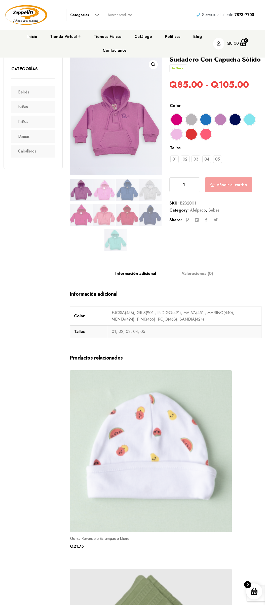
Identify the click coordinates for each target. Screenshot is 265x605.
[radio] (176, 119)
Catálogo (143, 36)
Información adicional (135, 274)
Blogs (157, 577)
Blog (197, 36)
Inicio (32, 36)
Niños (26, 121)
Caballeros (30, 151)
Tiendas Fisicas (108, 36)
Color (175, 106)
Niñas (25, 107)
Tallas (175, 148)
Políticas (172, 36)
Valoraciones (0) (197, 274)
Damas (26, 136)
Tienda (158, 568)
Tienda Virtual (63, 36)
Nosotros (160, 558)
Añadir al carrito (238, 188)
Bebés (26, 92)
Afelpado (198, 218)
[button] (153, 64)
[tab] (135, 274)
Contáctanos (115, 50)
